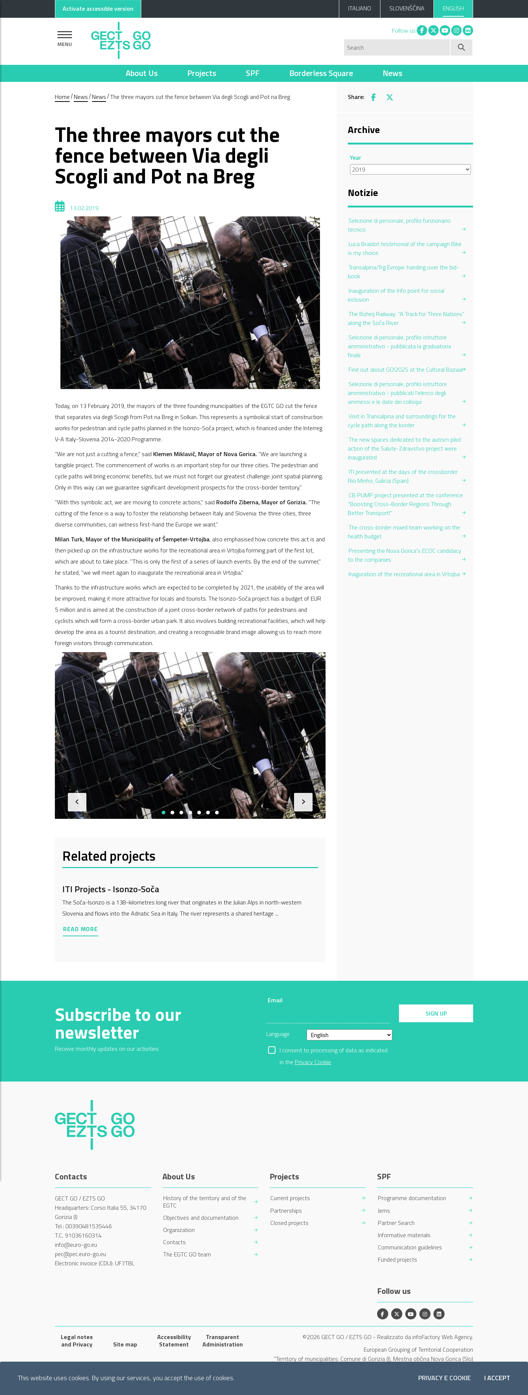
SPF (253, 73)
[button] (163, 812)
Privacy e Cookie (444, 1378)
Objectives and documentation (200, 1217)
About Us (142, 73)
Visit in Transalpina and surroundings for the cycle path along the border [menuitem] (402, 420)
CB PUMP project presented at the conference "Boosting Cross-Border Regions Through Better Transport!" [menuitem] (405, 504)
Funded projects (397, 1259)
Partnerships (286, 1210)
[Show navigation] (65, 39)
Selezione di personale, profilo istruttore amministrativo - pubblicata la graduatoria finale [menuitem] (399, 346)
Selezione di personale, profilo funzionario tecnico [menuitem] (399, 225)
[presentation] (77, 802)
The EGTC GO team (187, 1254)
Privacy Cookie (313, 1061)
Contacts (174, 1242)
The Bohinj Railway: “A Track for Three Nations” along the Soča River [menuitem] (406, 318)
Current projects (290, 1198)
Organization (179, 1230)
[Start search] (462, 47)
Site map (125, 1344)
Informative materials (404, 1235)
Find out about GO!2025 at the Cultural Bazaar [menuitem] (406, 369)
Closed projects (289, 1223)
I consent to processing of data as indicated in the (333, 1051)
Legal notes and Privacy (77, 1340)
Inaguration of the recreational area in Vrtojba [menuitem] (404, 573)
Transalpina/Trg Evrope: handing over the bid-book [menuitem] (403, 271)
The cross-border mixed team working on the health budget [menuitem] (404, 532)
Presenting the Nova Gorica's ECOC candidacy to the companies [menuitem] (404, 555)
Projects (201, 73)
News (392, 73)
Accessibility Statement (174, 1340)
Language (278, 1033)
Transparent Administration (222, 1340)
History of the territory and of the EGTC (204, 1201)
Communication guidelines (410, 1247)
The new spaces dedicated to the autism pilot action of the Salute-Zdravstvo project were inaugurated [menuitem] (404, 448)
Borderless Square (321, 73)
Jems (384, 1210)
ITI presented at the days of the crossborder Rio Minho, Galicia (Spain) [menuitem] (403, 476)
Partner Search (396, 1223)
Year (355, 157)
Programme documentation (412, 1198)
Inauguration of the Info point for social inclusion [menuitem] (396, 295)
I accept (497, 1378)
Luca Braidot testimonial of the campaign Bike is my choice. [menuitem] (405, 248)
